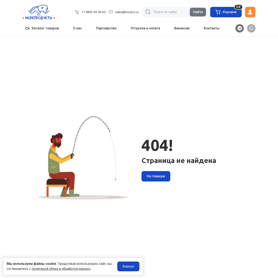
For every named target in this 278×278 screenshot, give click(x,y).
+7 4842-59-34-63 (94, 12)
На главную (156, 176)
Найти (198, 12)
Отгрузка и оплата (145, 28)
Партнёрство (106, 28)
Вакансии (182, 28)
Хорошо (121, 266)
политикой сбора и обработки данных (66, 269)
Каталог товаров (42, 28)
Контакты (212, 28)
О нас (77, 28)
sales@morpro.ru (127, 12)
